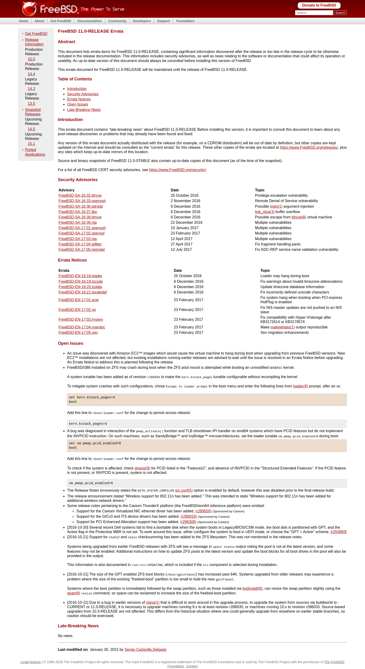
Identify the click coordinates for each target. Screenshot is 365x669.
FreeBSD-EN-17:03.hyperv (80, 319)
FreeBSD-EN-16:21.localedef (82, 292)
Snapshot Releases (33, 112)
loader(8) (300, 386)
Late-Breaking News (84, 110)
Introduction (77, 89)
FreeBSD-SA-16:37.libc (77, 212)
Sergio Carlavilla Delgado (146, 646)
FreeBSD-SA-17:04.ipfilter (79, 244)
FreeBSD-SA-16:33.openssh (82, 201)
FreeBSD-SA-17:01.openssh (82, 228)
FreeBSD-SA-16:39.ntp (77, 222)
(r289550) (204, 509)
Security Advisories (82, 94)
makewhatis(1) (282, 327)
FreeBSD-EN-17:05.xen (78, 332)
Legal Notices (30, 659)
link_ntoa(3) (265, 212)
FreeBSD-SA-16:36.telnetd (80, 206)
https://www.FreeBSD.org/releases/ (309, 147)
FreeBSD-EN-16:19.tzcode (80, 281)
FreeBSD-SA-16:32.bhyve (79, 195)
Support (163, 21)
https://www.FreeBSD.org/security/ (177, 170)
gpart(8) (73, 590)
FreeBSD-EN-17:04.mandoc (81, 327)
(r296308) (188, 520)
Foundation (185, 21)
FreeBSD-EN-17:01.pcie (78, 300)
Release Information (34, 42)
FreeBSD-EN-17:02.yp (77, 310)
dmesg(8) (142, 467)
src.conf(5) (184, 489)
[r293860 (338, 530)
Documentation (90, 21)
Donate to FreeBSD (319, 5)
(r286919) (189, 515)
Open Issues (77, 104)
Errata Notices (79, 99)
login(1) (276, 206)
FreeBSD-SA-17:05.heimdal (81, 250)
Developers (142, 21)
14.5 (31, 129)
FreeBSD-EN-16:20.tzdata (80, 287)
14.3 (31, 89)
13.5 (31, 104)
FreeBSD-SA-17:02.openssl (81, 233)
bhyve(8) (299, 217)
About (39, 21)
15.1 (31, 144)
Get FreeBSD (61, 21)
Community (117, 21)
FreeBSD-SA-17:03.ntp (77, 239)
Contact (192, 663)
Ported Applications (35, 152)
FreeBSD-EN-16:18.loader (80, 276)
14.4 (31, 74)
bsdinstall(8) (253, 586)
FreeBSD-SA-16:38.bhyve (79, 217)
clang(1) (152, 599)
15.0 (31, 59)
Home (23, 21)
